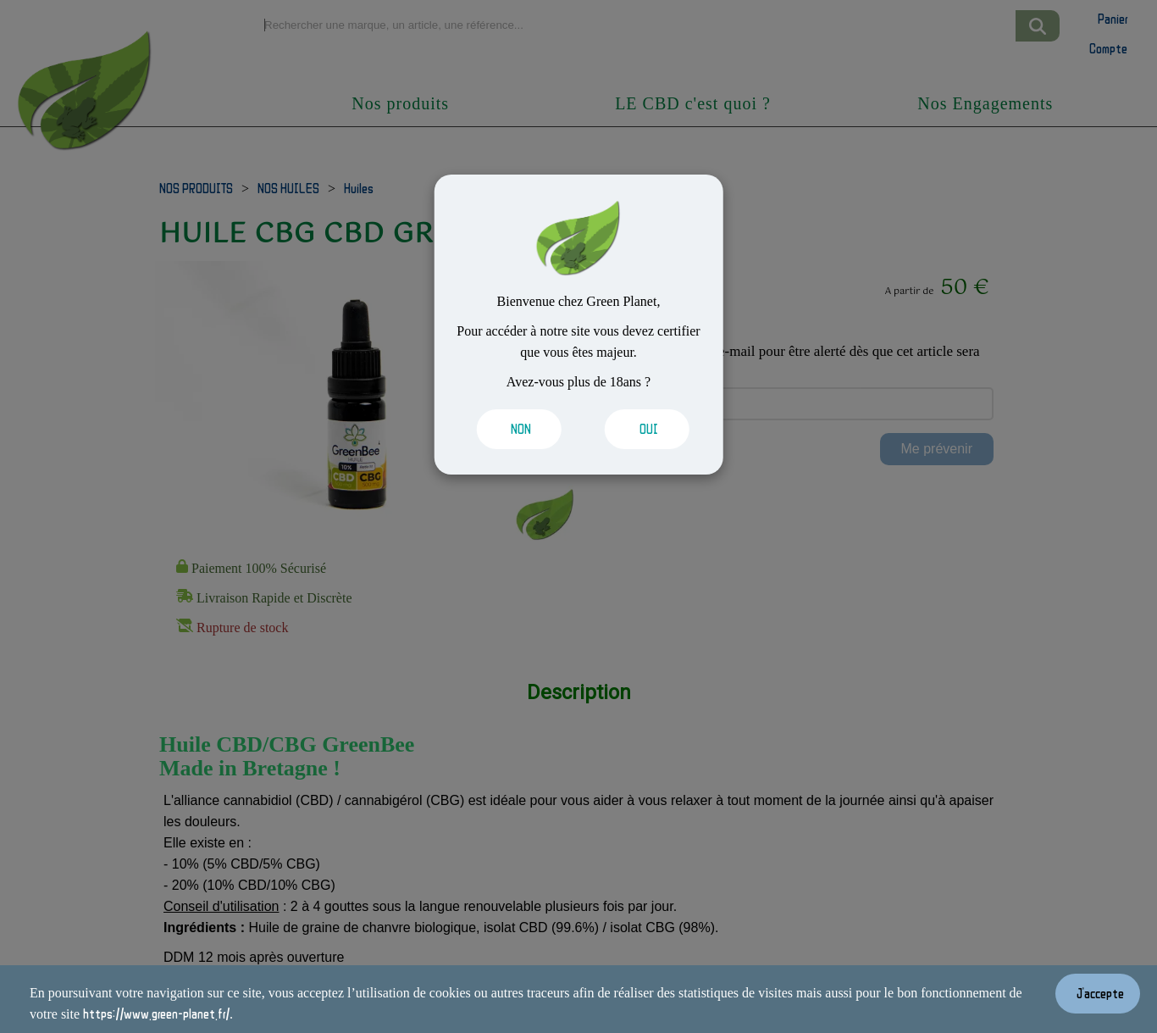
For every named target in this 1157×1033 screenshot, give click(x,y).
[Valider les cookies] (514, 429)
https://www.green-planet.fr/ (156, 1013)
